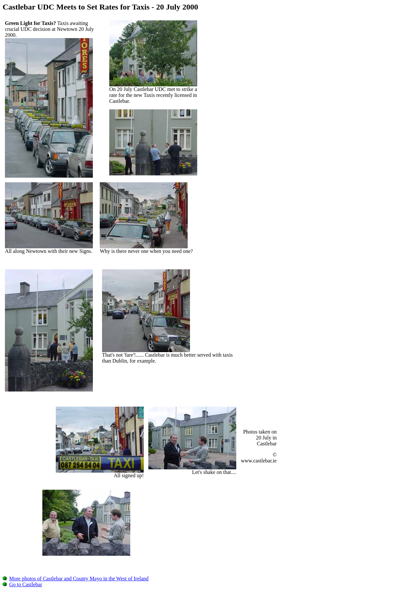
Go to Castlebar (22, 584)
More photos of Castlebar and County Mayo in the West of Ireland (76, 578)
